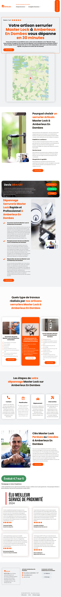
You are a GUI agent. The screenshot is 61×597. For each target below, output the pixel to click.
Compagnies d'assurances (34, 6)
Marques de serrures (21, 6)
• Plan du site (23, 595)
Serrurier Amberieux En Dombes (23, 4)
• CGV (29, 595)
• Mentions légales (36, 595)
